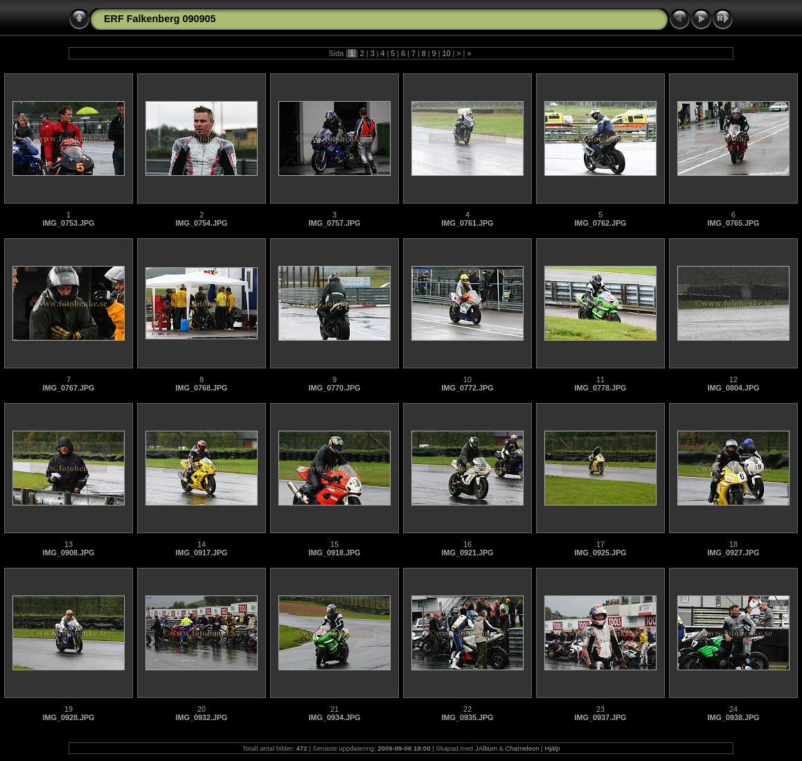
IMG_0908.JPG (68, 552)
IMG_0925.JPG (600, 552)
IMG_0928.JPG (68, 717)
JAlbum (486, 748)
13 (68, 544)
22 (467, 709)
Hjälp (552, 748)
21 (334, 709)
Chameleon (523, 748)
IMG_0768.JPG (201, 388)
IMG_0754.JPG (201, 223)
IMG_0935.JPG (467, 717)
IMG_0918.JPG (334, 552)
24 (733, 709)
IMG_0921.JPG (467, 552)
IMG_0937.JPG (600, 717)
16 (467, 544)
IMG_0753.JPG (68, 223)
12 (733, 379)
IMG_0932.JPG (201, 717)
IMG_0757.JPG (334, 223)
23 (600, 709)
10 (446, 53)
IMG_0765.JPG (733, 223)
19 (68, 709)
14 (201, 544)
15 (334, 544)
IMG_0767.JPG (68, 388)
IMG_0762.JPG (600, 223)
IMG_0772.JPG (467, 388)
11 (600, 379)
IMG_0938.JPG (733, 717)
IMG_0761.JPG (467, 223)
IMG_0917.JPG (201, 552)
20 (201, 709)
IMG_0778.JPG (600, 388)
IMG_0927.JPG (733, 552)
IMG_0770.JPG (334, 388)
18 (733, 544)
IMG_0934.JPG (334, 717)
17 (600, 544)
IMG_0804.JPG (733, 388)
